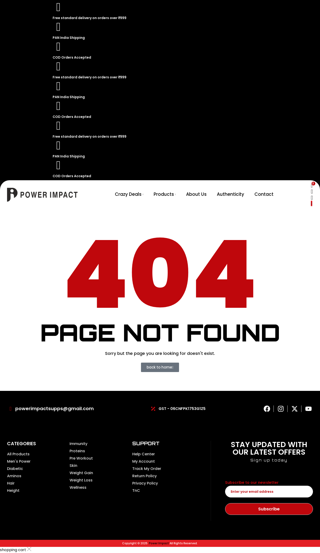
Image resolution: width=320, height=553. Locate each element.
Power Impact (159, 543)
